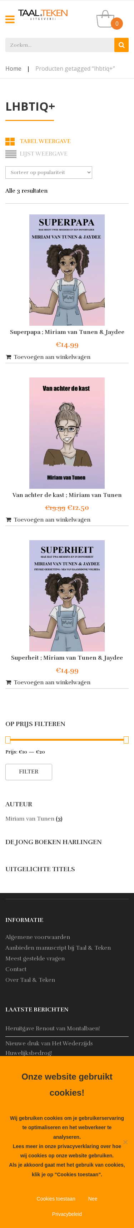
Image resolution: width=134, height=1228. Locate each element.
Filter (29, 771)
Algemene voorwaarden (37, 937)
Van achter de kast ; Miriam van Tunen (67, 495)
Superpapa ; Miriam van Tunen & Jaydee (67, 332)
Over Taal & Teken (30, 980)
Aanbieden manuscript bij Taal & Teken (58, 948)
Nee (93, 1199)
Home (13, 68)
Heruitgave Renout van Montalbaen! (52, 1028)
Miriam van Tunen (29, 818)
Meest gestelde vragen (35, 958)
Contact (15, 969)
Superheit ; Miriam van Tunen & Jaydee (67, 657)
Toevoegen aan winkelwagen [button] (52, 357)
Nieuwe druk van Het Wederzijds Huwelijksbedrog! (49, 1048)
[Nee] (125, 1142)
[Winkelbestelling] (48, 172)
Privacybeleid (67, 1214)
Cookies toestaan (56, 1199)
